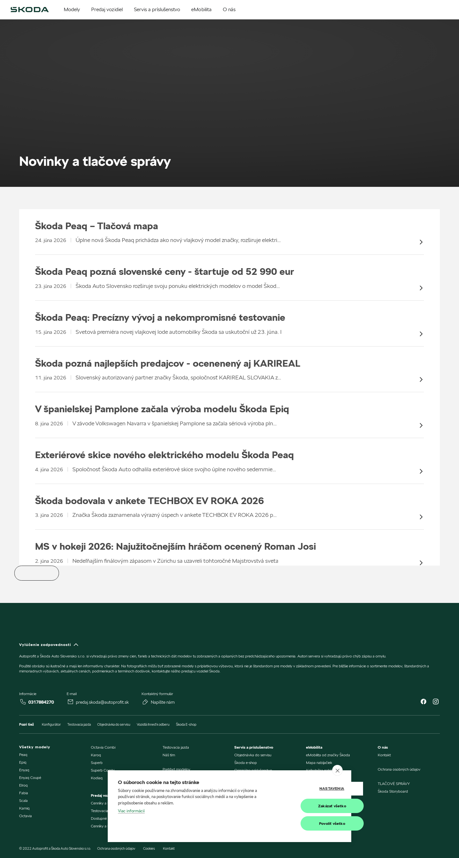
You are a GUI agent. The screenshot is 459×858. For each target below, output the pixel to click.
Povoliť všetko (309, 823)
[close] (337, 770)
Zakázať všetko (309, 805)
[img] (29, 9)
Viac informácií (131, 811)
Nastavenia (309, 788)
